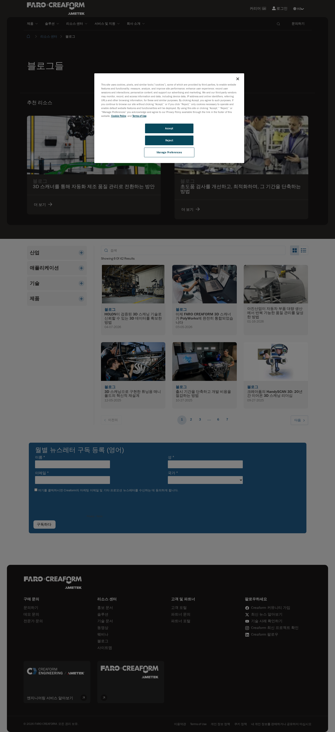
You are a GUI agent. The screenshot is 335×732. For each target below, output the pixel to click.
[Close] (238, 79)
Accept (169, 128)
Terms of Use (139, 115)
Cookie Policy (118, 115)
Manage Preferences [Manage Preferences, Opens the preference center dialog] (169, 152)
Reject (169, 140)
